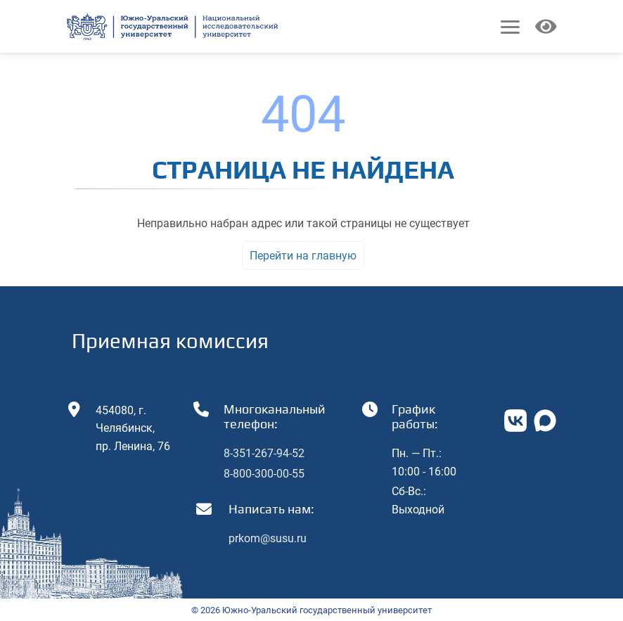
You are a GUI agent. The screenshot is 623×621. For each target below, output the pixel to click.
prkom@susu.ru (268, 538)
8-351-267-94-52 (264, 453)
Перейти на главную (303, 255)
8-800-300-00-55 (264, 473)
